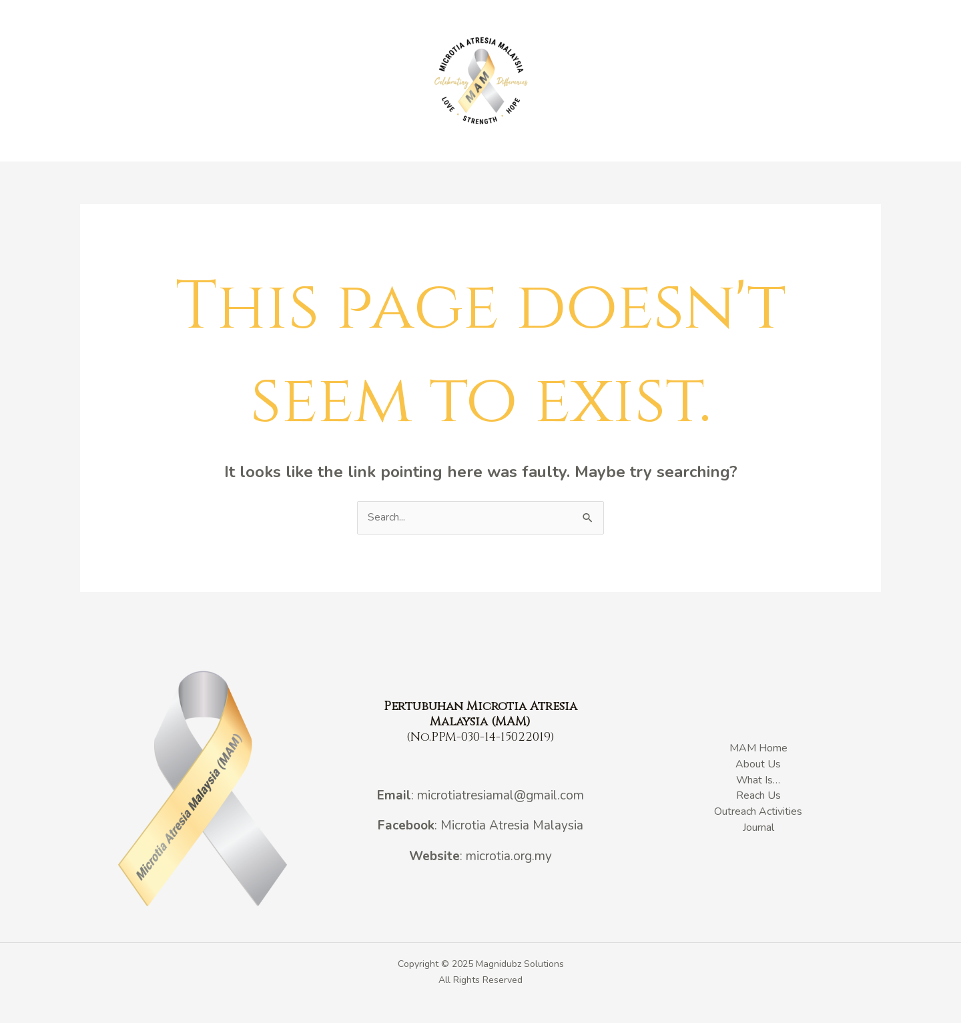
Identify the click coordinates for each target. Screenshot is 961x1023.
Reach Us (740, 80)
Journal (684, 80)
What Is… (377, 80)
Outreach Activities (606, 80)
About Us (319, 80)
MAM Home (259, 80)
